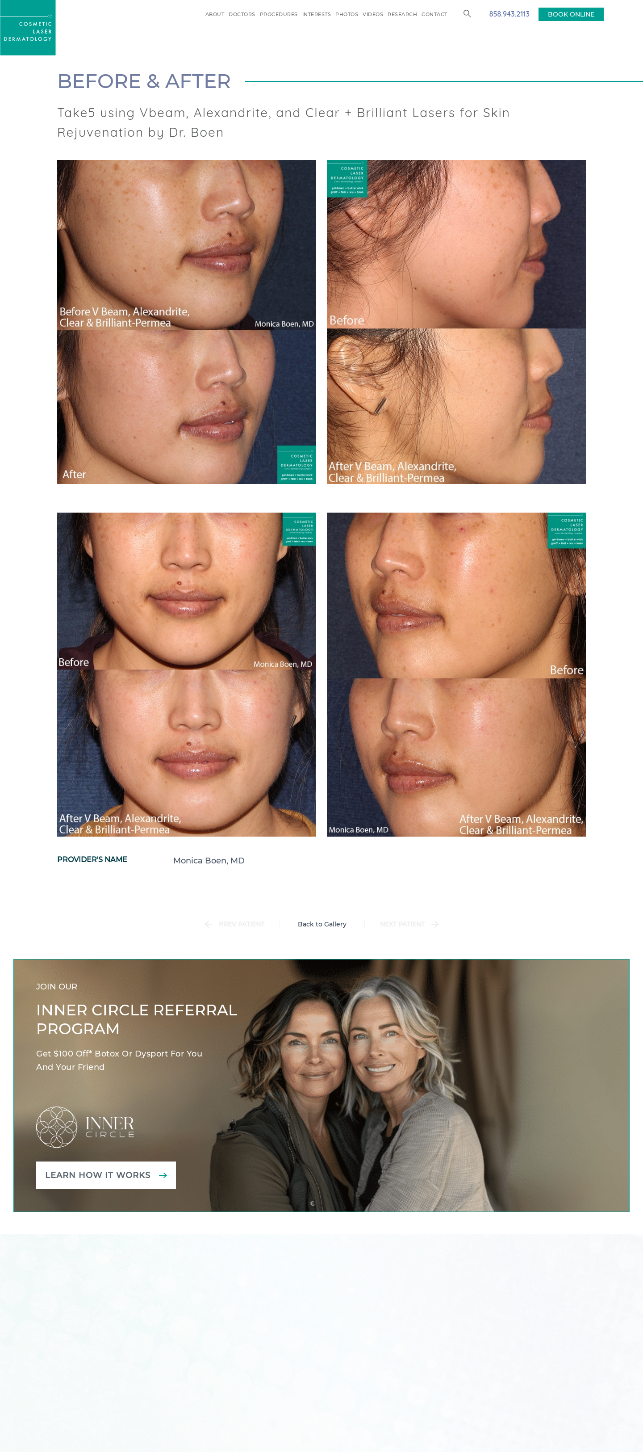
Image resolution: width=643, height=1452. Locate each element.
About (215, 14)
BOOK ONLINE (571, 14)
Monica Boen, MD (209, 861)
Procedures (279, 14)
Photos (346, 14)
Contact (434, 14)
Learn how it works (97, 1175)
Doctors (242, 14)
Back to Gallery (322, 924)
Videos (373, 14)
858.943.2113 (509, 13)
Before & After (144, 81)
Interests (316, 14)
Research (402, 14)
